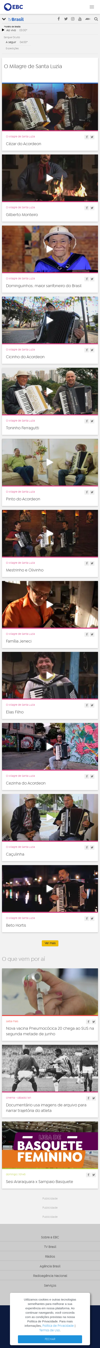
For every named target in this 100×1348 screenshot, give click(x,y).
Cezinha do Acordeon (26, 783)
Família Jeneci (18, 641)
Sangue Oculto (12, 37)
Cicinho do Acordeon (25, 357)
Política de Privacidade (58, 1325)
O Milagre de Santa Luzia (20, 136)
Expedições (12, 48)
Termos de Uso (49, 1330)
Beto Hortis (16, 925)
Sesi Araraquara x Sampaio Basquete (39, 1182)
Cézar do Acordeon (23, 144)
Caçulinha (15, 854)
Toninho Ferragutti (22, 428)
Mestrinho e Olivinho (24, 570)
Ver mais (50, 943)
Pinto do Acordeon (23, 499)
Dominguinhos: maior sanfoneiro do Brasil (43, 286)
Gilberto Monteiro (22, 215)
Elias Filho (15, 712)
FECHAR (50, 1339)
